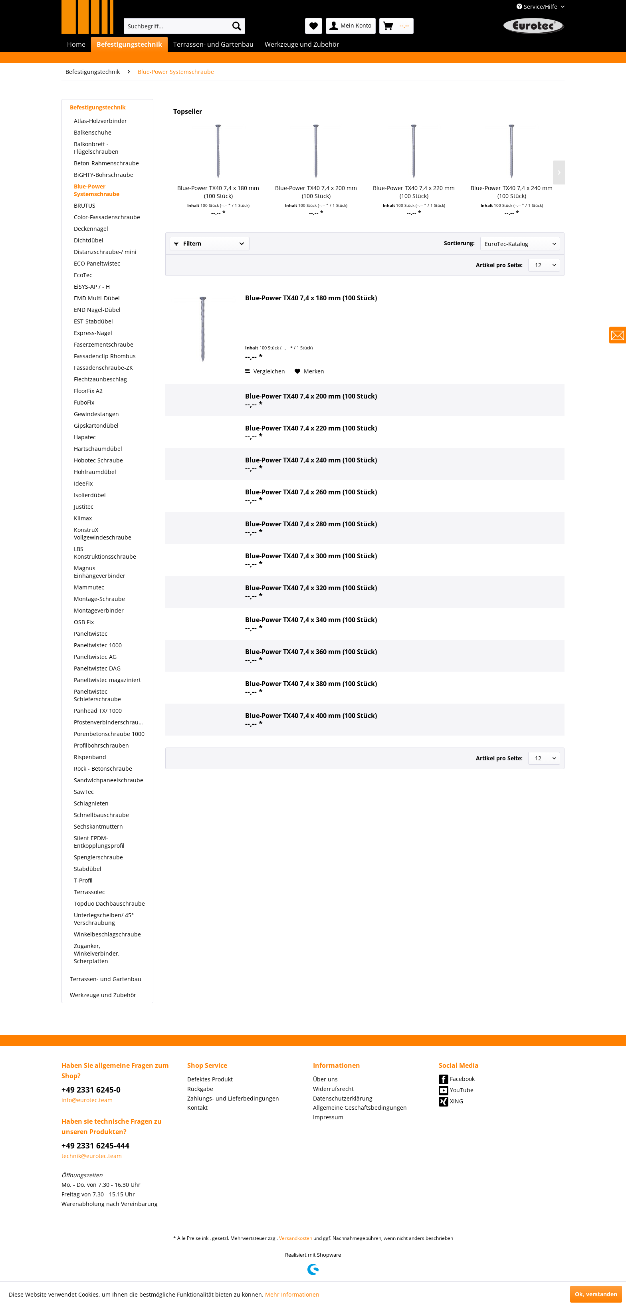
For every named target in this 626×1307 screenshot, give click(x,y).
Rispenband (90, 757)
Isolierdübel (90, 495)
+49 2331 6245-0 (91, 1090)
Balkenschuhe (92, 132)
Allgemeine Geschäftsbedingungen (360, 1107)
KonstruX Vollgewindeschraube (102, 533)
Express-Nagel (93, 333)
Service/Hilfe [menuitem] (538, 6)
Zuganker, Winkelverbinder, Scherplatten (97, 953)
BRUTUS (84, 205)
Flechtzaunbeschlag (100, 379)
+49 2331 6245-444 (95, 1145)
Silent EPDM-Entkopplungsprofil (99, 841)
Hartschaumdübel (98, 448)
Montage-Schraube (99, 599)
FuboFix (84, 402)
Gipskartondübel (96, 425)
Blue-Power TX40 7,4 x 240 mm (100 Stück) (512, 192)
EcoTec (83, 275)
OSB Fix (84, 622)
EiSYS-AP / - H (92, 286)
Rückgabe (200, 1089)
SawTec (84, 791)
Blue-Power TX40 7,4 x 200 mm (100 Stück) (316, 192)
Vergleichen (265, 371)
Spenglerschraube (98, 857)
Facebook (462, 1079)
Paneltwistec (90, 633)
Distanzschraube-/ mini (105, 252)
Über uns (325, 1079)
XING (456, 1101)
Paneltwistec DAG (97, 668)
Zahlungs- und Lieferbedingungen (233, 1098)
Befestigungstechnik (98, 107)
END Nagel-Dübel (97, 309)
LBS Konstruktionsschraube (105, 552)
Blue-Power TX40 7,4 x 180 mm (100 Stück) (218, 192)
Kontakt (197, 1107)
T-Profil (83, 880)
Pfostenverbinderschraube (109, 722)
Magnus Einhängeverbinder (99, 571)
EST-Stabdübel (93, 321)
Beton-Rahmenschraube (106, 163)
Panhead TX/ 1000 (98, 710)
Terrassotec (89, 892)
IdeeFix (83, 483)
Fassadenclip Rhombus (105, 356)
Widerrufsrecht (333, 1089)
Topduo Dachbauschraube (109, 903)
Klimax (83, 518)
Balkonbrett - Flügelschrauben (96, 147)
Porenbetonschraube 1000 (109, 734)
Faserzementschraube (103, 344)
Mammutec (89, 587)
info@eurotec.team (87, 1100)
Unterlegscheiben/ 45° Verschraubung (104, 918)
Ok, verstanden (596, 1294)
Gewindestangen (96, 414)
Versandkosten (295, 1238)
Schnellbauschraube (101, 815)
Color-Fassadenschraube (107, 217)
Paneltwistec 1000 (98, 645)
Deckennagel (91, 228)
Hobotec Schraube (98, 460)
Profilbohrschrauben (101, 745)
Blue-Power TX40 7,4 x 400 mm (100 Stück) (311, 715)
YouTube (461, 1090)
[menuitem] (184, 26)
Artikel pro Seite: (499, 265)
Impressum (328, 1117)
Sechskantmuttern (98, 826)
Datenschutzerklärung (342, 1098)
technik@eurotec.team (91, 1156)
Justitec (83, 506)
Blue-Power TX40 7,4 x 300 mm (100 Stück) (311, 555)
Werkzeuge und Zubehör (103, 995)
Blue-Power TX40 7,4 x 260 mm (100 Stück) (311, 492)
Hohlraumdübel (95, 472)
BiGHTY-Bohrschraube (103, 174)
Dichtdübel (88, 240)
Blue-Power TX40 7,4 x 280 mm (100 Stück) (311, 524)
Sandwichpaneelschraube (108, 780)
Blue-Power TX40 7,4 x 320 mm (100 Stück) (311, 587)
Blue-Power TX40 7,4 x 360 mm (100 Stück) (311, 651)
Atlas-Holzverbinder (100, 121)
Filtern (187, 243)
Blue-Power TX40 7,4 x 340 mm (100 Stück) (311, 619)
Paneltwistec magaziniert (107, 680)
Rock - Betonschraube (103, 768)
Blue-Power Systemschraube (96, 190)
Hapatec (85, 437)
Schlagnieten (91, 803)
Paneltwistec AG (95, 656)
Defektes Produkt (210, 1079)
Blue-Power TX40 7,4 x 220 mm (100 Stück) (414, 192)
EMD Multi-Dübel (97, 298)
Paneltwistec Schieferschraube (97, 695)
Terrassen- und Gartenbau (105, 979)
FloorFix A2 (88, 391)
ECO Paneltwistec (97, 263)
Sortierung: (459, 243)
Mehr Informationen (292, 1294)
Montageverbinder (99, 610)
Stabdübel (87, 869)
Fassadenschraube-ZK (103, 367)
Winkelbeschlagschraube (107, 934)
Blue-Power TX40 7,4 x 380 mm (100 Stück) (311, 683)
